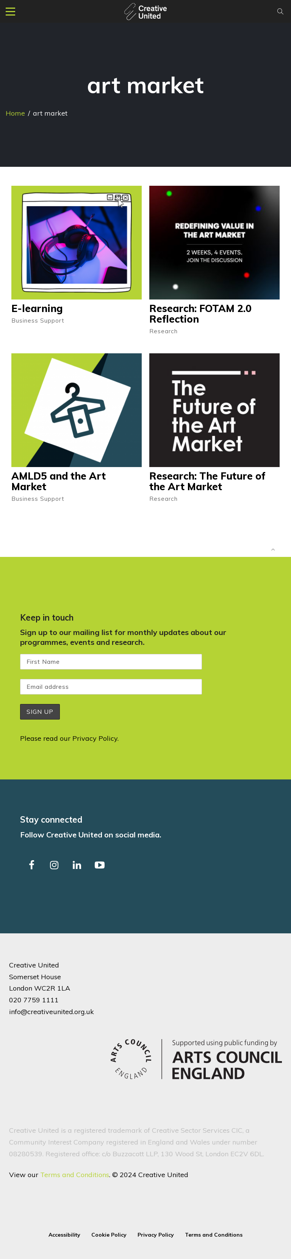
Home (15, 113)
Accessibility (64, 1234)
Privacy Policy (94, 738)
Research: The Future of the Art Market (207, 481)
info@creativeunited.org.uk (51, 1011)
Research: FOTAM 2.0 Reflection (200, 313)
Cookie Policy (109, 1234)
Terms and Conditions (74, 1174)
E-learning (37, 308)
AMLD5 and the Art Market (58, 481)
